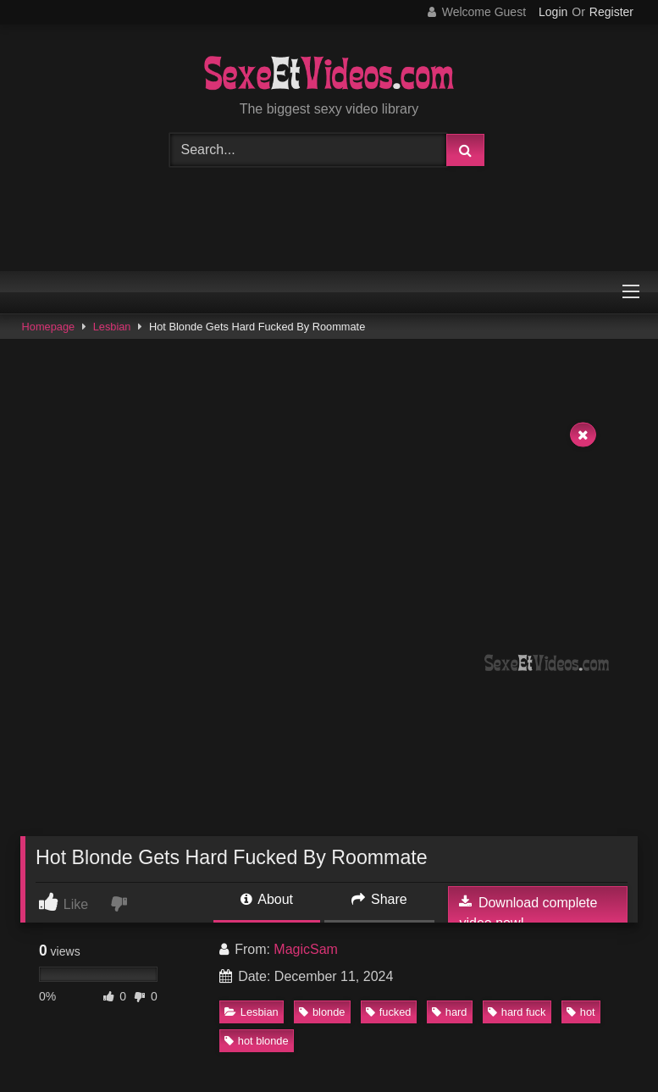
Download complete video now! (528, 912)
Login (553, 12)
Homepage (48, 326)
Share (379, 899)
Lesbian (112, 326)
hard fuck (517, 1012)
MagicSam (306, 949)
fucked (389, 1012)
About (267, 899)
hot (581, 1012)
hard (449, 1012)
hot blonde (256, 1040)
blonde (322, 1012)
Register (611, 12)
